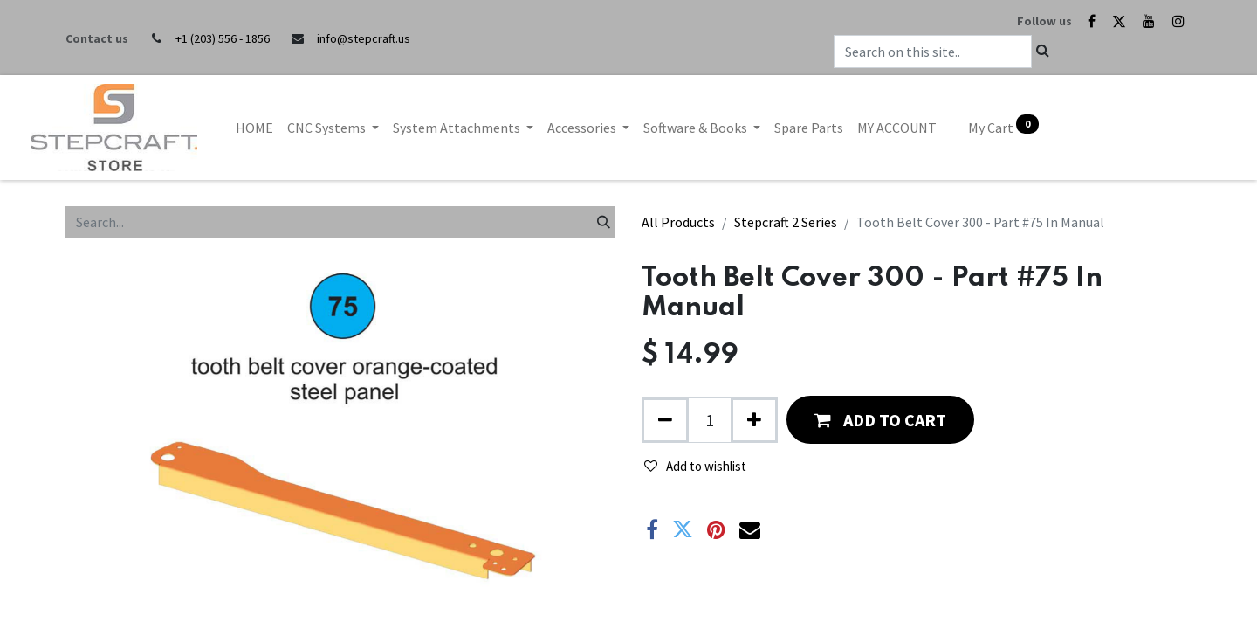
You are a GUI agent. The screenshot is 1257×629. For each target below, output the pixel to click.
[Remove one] (665, 420)
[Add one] (754, 420)
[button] (880, 420)
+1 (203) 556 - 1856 (222, 38)
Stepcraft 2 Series (785, 222)
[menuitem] (254, 127)
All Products (678, 222)
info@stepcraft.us (363, 38)
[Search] (603, 222)
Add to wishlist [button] (695, 466)
